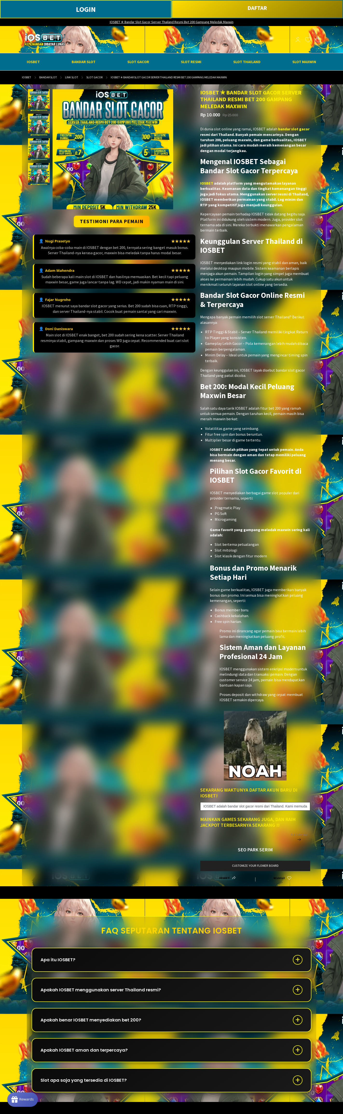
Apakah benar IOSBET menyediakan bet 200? (91, 1020)
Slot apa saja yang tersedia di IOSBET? (84, 1080)
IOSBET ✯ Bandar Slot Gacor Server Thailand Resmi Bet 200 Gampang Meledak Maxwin (171, 22)
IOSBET (26, 77)
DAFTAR (257, 7)
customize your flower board (255, 866)
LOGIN (86, 9)
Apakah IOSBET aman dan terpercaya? (84, 1050)
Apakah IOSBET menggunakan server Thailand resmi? (101, 990)
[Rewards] (22, 1099)
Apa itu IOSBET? (58, 960)
